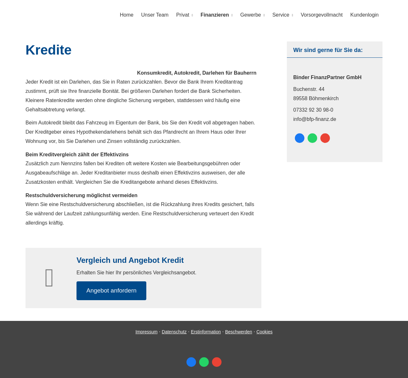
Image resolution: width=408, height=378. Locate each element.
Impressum (146, 331)
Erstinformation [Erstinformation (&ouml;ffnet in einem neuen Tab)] (206, 331)
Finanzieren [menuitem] (214, 15)
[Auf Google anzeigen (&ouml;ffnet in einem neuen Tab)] (325, 138)
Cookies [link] (264, 331)
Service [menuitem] (280, 15)
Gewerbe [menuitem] (250, 15)
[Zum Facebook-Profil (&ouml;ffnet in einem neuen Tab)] (299, 138)
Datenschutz (174, 331)
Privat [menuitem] (182, 15)
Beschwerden (238, 331)
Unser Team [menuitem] (155, 15)
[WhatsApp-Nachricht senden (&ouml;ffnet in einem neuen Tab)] (312, 138)
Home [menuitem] (127, 15)
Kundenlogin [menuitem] (364, 15)
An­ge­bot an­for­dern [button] (111, 290)
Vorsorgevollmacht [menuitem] (322, 15)
